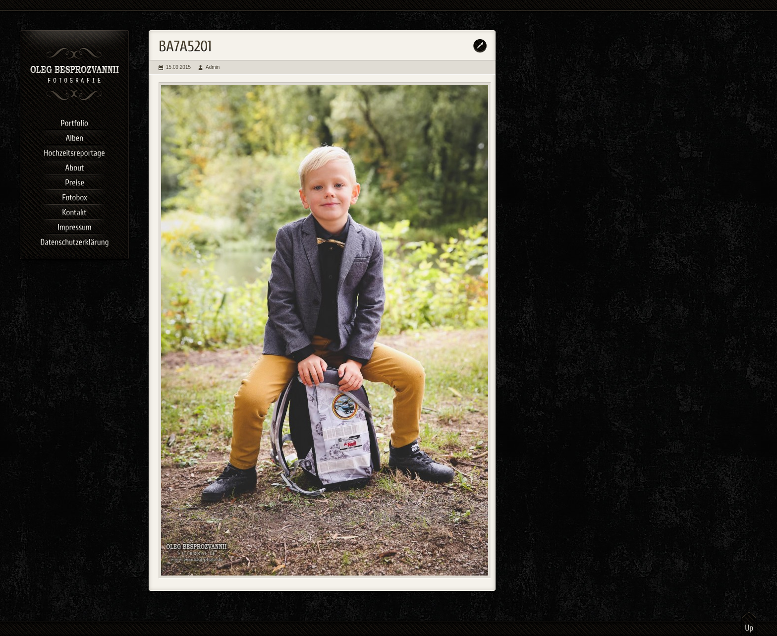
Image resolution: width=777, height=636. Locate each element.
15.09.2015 (178, 67)
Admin (213, 67)
